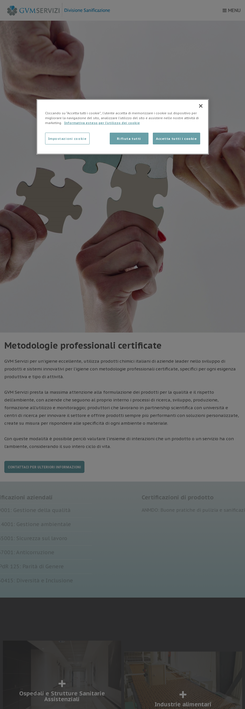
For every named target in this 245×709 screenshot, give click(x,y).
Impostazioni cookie (67, 138)
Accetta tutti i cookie (176, 138)
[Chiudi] (200, 106)
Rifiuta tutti (129, 138)
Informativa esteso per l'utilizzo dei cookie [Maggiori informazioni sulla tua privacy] (102, 123)
